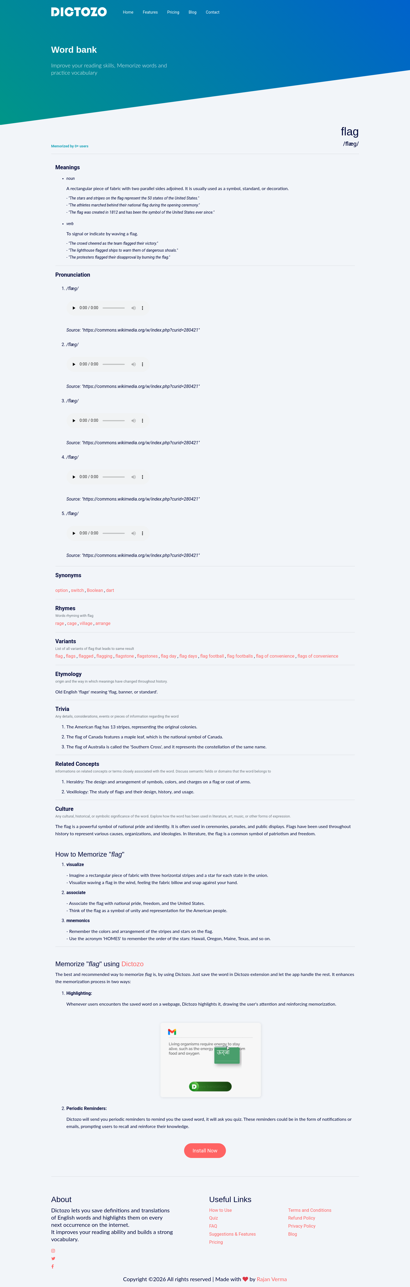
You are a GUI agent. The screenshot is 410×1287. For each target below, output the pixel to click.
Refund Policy (301, 1218)
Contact (213, 12)
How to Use (220, 1210)
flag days (188, 656)
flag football (212, 656)
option (61, 590)
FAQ (213, 1226)
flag (59, 656)
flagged (86, 656)
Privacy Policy (302, 1226)
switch (77, 590)
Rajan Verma (272, 1279)
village (86, 623)
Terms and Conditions (310, 1210)
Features (150, 12)
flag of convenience (275, 656)
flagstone (124, 656)
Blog (193, 12)
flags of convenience (317, 656)
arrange (102, 623)
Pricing (173, 12)
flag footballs (240, 656)
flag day (168, 656)
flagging (104, 656)
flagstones (147, 656)
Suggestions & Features (232, 1234)
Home (128, 12)
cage (72, 623)
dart (110, 590)
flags (70, 656)
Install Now (205, 1151)
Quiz (213, 1218)
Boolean (95, 590)
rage (59, 623)
